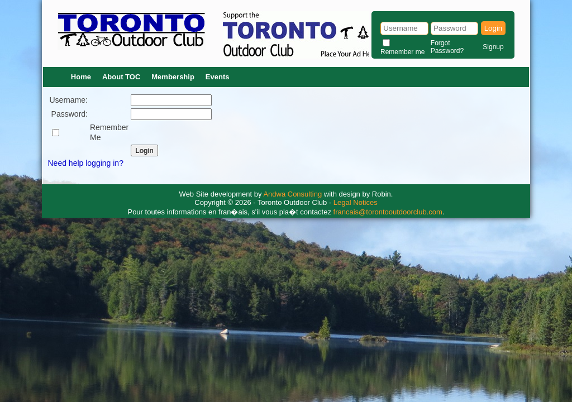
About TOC (121, 77)
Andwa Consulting (292, 194)
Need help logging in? (85, 163)
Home (81, 77)
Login (493, 28)
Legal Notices (355, 202)
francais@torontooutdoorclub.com (387, 212)
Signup (493, 47)
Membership (172, 77)
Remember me (402, 52)
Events (218, 77)
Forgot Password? (447, 47)
